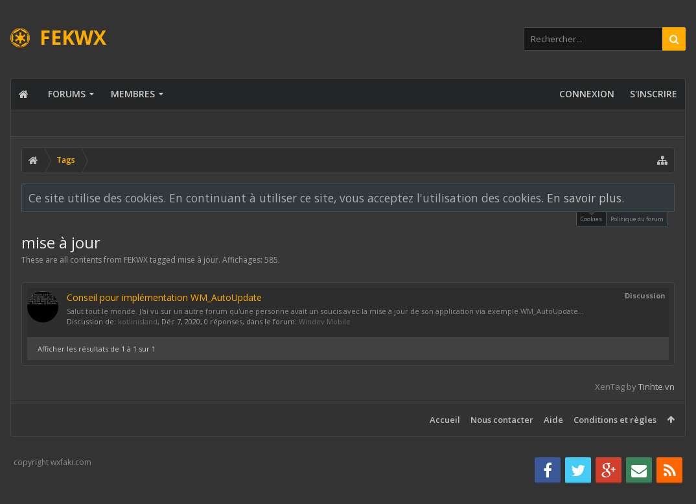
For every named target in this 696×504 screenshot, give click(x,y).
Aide (553, 420)
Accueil (445, 420)
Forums (67, 94)
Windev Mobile (325, 321)
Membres (133, 94)
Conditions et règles (615, 420)
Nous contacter (501, 420)
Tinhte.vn (656, 386)
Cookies (591, 217)
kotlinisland (137, 321)
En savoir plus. (585, 198)
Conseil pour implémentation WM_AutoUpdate (164, 297)
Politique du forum (637, 219)
